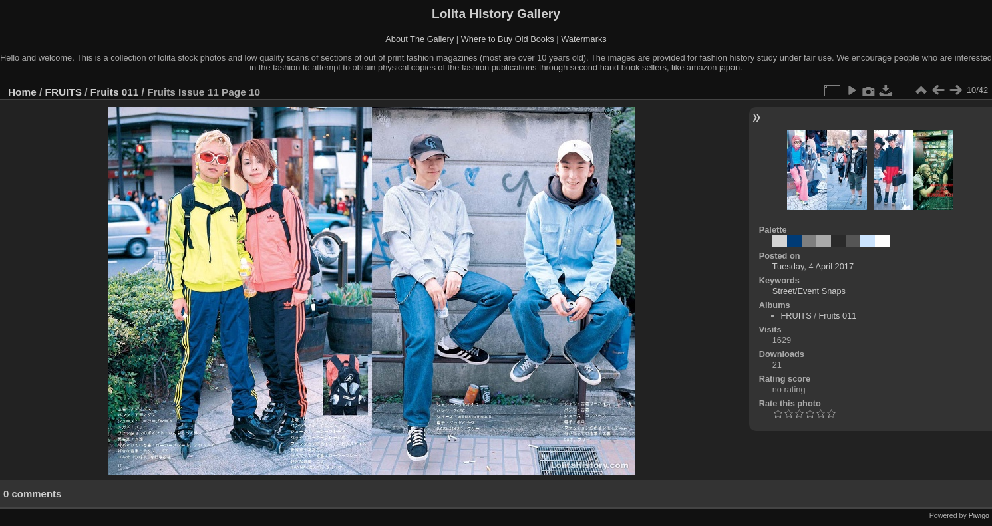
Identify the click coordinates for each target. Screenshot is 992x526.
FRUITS (63, 92)
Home (22, 92)
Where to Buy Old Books (507, 39)
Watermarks (584, 39)
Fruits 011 (114, 92)
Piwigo (979, 515)
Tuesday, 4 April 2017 (813, 266)
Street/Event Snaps (809, 291)
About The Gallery (419, 39)
